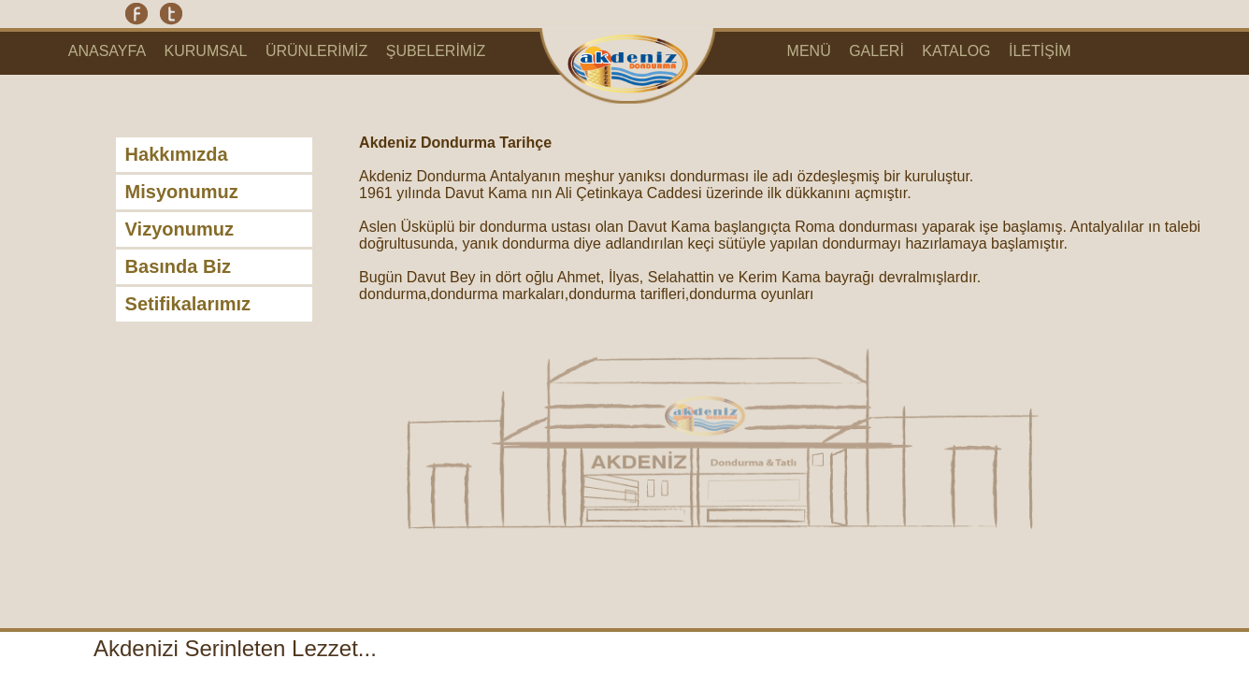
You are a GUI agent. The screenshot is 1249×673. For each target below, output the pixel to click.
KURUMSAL (206, 51)
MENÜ (809, 51)
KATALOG (956, 51)
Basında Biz (178, 266)
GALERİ (876, 51)
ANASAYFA (107, 51)
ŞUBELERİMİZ (436, 51)
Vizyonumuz (179, 229)
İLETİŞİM (1040, 51)
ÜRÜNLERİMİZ (316, 51)
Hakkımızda (176, 154)
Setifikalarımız (188, 304)
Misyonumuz (181, 191)
